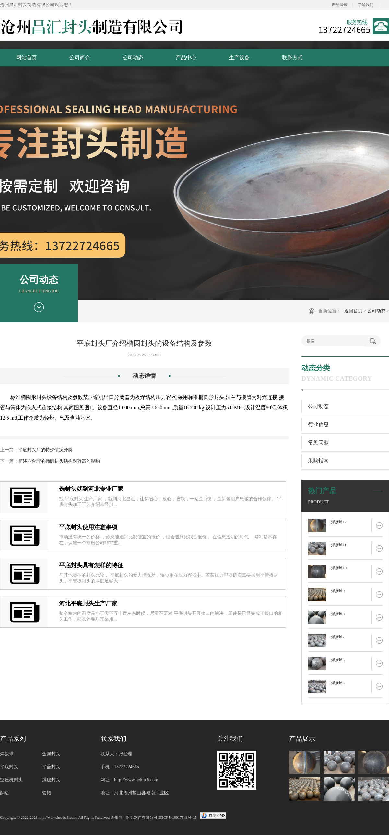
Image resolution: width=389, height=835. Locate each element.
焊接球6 (338, 660)
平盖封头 (51, 766)
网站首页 (26, 57)
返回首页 (353, 311)
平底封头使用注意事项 (88, 527)
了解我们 (365, 5)
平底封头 (9, 766)
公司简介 (79, 57)
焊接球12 (339, 522)
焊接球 (7, 753)
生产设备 (239, 57)
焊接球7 (338, 637)
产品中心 (186, 57)
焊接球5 (338, 683)
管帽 (46, 792)
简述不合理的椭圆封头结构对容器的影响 (59, 461)
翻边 (4, 792)
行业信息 (318, 424)
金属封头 (51, 753)
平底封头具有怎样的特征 (91, 565)
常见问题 (318, 442)
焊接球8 (338, 614)
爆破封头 (51, 779)
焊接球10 (339, 568)
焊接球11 (339, 545)
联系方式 (292, 57)
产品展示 (339, 5)
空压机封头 (11, 779)
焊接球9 (338, 591)
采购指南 (318, 460)
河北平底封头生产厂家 (88, 603)
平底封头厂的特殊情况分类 (45, 449)
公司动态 (133, 57)
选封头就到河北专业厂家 (91, 489)
